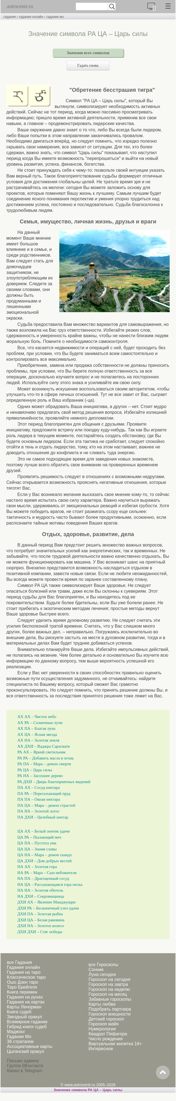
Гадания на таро (24, 972)
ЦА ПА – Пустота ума (36, 843)
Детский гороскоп (106, 1019)
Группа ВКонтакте (25, 1065)
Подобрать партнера (110, 1009)
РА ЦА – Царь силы (34, 770)
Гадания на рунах (25, 997)
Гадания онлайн (23, 967)
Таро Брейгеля (22, 987)
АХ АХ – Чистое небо (36, 716)
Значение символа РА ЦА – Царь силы (88, 1090)
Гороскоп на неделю (109, 989)
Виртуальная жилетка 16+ (115, 1043)
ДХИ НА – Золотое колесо (40, 925)
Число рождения (105, 1038)
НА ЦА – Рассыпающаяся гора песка (49, 884)
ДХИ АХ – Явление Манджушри (46, 902)
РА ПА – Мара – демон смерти (44, 764)
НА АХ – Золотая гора (37, 866)
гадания (10, 17)
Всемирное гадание (27, 1021)
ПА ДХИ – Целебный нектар (42, 817)
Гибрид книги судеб (27, 1026)
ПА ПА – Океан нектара (38, 799)
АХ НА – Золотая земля (38, 740)
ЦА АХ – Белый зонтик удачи (43, 831)
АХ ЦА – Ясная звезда (37, 734)
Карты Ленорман (24, 1007)
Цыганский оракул (25, 1051)
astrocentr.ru (20, 6)
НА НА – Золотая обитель (40, 890)
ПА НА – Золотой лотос (38, 811)
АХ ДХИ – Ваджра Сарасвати (43, 746)
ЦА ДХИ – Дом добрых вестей (44, 861)
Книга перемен (22, 992)
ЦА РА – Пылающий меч (39, 837)
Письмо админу (23, 1060)
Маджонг (16, 1031)
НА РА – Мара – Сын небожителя (46, 872)
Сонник (96, 969)
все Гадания (19, 962)
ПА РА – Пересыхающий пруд (43, 793)
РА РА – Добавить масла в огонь (45, 758)
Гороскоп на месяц (108, 994)
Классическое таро (26, 977)
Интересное (101, 1048)
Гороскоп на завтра (108, 984)
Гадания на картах (26, 1002)
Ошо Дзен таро (22, 982)
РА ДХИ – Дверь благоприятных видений (53, 782)
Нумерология (102, 1029)
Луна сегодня (102, 974)
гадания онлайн (31, 17)
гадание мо (55, 17)
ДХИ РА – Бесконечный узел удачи (48, 908)
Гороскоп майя (104, 1024)
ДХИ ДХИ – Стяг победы (39, 932)
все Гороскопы (103, 964)
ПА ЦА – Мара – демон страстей (46, 805)
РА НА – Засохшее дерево (40, 775)
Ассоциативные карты (29, 1046)
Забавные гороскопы (110, 999)
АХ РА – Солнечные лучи (39, 722)
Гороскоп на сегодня (109, 979)
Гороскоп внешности (110, 1014)
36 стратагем (20, 1041)
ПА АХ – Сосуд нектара (38, 787)
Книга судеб (19, 1012)
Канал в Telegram (24, 1070)
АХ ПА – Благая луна (36, 728)
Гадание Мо (19, 1036)
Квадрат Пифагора (108, 1033)
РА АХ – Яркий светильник (41, 752)
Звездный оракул (24, 1016)
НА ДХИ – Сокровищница (40, 896)
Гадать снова (88, 65)
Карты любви (102, 1004)
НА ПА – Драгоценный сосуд (43, 878)
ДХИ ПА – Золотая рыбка (40, 914)
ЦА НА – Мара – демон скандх (44, 855)
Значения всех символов (88, 53)
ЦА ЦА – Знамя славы (37, 849)
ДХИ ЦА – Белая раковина (40, 920)
